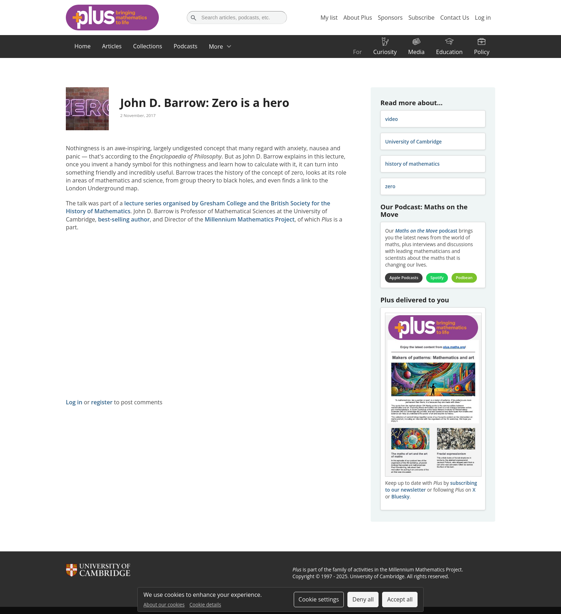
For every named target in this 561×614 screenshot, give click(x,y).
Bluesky (400, 496)
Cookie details (205, 604)
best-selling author (124, 219)
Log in (74, 402)
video (391, 119)
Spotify (437, 277)
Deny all (363, 599)
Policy (481, 52)
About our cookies (164, 604)
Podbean (464, 277)
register (102, 402)
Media (416, 52)
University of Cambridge (413, 141)
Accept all (400, 599)
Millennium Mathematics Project (249, 219)
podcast (426, 230)
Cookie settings (318, 599)
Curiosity (384, 52)
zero (390, 186)
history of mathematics (412, 163)
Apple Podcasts (404, 277)
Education (449, 52)
